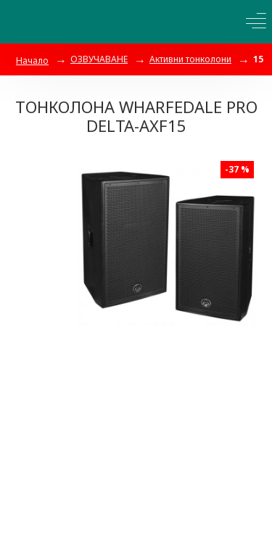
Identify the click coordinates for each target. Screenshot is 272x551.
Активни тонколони (190, 59)
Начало (32, 60)
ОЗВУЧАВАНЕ (99, 59)
